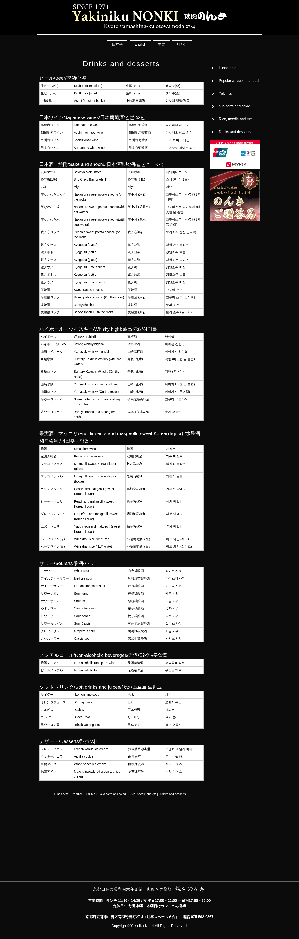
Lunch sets (61, 794)
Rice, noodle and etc (143, 794)
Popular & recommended (239, 81)
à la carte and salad (113, 794)
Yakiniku (91, 794)
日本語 (117, 44)
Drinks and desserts (173, 794)
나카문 (182, 44)
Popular (77, 794)
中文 (161, 44)
